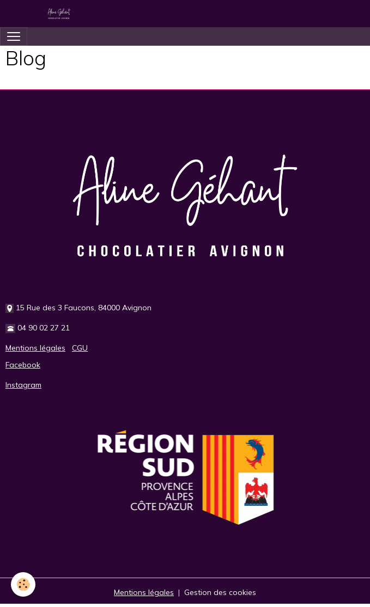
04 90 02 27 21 (43, 328)
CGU (80, 348)
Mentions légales (35, 348)
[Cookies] (23, 584)
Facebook (22, 365)
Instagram (23, 385)
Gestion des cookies (220, 592)
